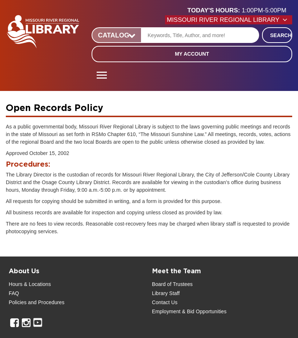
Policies (18, 302)
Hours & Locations (30, 284)
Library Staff (166, 293)
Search (280, 35)
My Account (192, 54)
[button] (240, 10)
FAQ (14, 293)
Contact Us (164, 302)
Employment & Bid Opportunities (189, 311)
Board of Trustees (172, 284)
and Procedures (45, 302)
